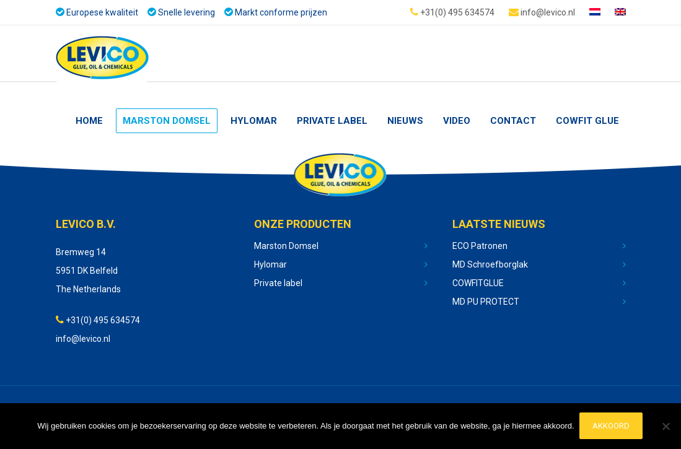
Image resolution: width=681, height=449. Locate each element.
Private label (278, 283)
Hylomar (254, 120)
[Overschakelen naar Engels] (620, 12)
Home (89, 120)
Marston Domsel (167, 120)
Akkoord (612, 426)
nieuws (405, 120)
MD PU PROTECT (485, 302)
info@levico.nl (542, 12)
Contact (513, 120)
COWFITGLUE (478, 283)
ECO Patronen (479, 246)
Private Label (332, 120)
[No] (665, 427)
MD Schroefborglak (490, 264)
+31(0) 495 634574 (452, 12)
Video (456, 120)
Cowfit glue (587, 120)
